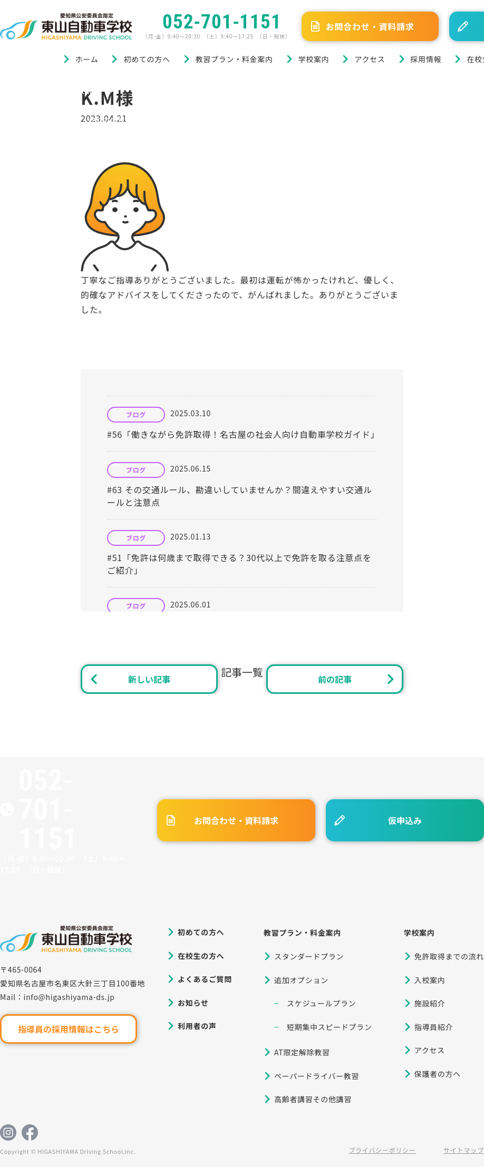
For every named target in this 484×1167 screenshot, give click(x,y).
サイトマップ (463, 1149)
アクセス (369, 59)
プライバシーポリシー (382, 1149)
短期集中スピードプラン (329, 1027)
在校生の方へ (201, 955)
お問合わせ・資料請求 (370, 26)
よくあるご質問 (205, 979)
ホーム (87, 59)
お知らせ (193, 1002)
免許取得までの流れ (449, 956)
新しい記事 (149, 679)
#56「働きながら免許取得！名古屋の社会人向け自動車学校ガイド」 (243, 434)
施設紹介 (430, 1003)
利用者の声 (197, 1026)
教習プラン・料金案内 (234, 59)
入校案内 (430, 980)
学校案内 (314, 59)
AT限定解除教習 (302, 1052)
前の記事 (335, 679)
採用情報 (426, 59)
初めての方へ (146, 59)
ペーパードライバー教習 (316, 1076)
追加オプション (301, 980)
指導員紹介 (433, 1027)
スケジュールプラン (321, 1003)
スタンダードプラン (309, 956)
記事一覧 (242, 672)
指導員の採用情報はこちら (68, 1029)
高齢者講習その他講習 (313, 1099)
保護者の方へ (437, 1073)
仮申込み (405, 820)
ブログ (52, 90)
